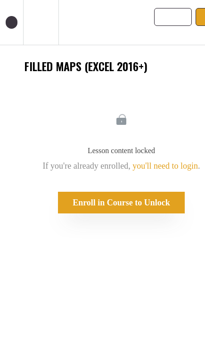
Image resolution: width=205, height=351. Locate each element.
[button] (11, 22)
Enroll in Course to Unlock (121, 202)
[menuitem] (40, 22)
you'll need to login (165, 166)
